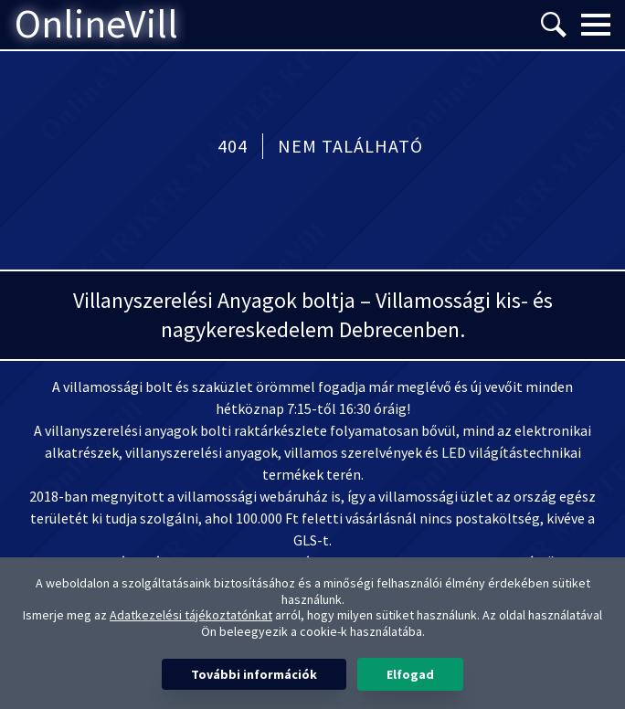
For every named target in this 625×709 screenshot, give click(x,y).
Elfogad (410, 674)
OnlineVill (96, 24)
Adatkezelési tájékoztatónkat (191, 615)
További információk (254, 674)
